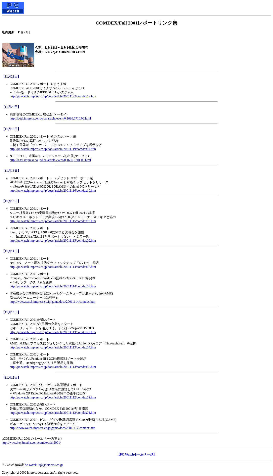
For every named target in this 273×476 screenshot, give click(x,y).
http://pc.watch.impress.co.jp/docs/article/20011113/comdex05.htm (53, 332)
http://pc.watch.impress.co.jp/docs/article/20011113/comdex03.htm (53, 367)
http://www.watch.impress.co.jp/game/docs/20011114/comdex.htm (52, 301)
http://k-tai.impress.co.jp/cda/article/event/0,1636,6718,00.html (50, 118)
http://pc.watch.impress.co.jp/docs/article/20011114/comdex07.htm (53, 267)
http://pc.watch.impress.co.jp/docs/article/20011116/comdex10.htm (53, 190)
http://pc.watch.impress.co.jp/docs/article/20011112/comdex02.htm (53, 397)
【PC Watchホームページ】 (136, 454)
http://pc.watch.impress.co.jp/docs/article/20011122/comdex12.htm (53, 96)
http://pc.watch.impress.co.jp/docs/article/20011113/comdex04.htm (53, 347)
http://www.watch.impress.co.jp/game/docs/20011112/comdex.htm (52, 428)
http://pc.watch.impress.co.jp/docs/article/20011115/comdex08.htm (53, 240)
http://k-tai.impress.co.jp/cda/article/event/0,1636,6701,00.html (50, 160)
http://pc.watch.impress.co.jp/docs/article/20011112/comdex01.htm (53, 412)
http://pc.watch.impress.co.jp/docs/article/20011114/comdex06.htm (53, 286)
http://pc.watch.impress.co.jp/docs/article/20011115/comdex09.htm (53, 221)
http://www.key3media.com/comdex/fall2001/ (31, 442)
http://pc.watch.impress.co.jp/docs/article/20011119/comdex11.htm (53, 149)
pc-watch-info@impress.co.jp (44, 465)
